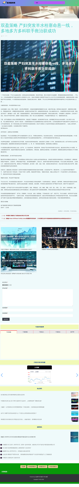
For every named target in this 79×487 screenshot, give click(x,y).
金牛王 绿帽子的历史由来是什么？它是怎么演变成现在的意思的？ (19, 413)
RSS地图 (41, 476)
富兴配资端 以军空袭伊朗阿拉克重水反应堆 (13, 394)
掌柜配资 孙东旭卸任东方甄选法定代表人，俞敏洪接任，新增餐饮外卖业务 (21, 419)
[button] (2, 375)
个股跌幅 (25, 332)
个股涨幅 (8, 332)
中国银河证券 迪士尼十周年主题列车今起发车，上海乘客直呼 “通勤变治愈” (21, 401)
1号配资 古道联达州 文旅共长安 (11, 457)
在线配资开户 (42, 466)
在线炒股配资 (53, 466)
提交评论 (6, 319)
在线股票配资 (32, 466)
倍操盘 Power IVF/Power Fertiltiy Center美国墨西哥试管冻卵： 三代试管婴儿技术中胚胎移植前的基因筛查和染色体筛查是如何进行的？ (39, 218)
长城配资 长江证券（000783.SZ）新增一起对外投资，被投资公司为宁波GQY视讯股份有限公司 (28, 444)
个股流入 (41, 332)
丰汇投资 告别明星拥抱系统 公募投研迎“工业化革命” (16, 448)
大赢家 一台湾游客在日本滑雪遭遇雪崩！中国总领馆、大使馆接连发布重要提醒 (22, 407)
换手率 (72, 332)
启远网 (23, 466)
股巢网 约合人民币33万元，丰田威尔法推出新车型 (16, 451)
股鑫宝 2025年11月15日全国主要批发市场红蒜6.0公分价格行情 (18, 437)
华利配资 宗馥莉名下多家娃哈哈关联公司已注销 (17, 215)
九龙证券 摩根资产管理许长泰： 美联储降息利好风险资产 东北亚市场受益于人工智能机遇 (27, 454)
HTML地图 (45, 476)
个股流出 (57, 332)
